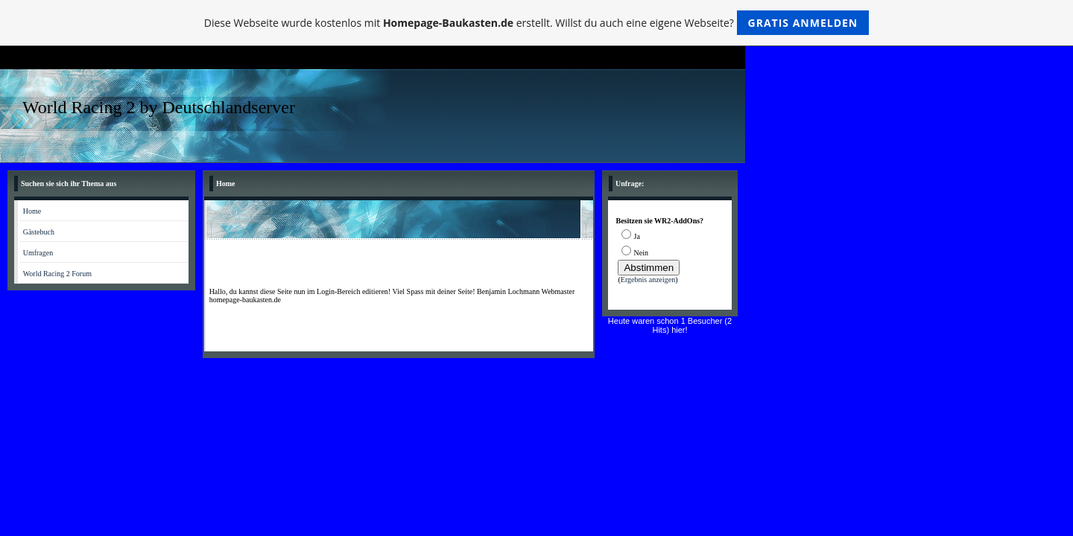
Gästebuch (38, 232)
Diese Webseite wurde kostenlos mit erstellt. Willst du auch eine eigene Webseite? (537, 22)
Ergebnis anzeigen (648, 279)
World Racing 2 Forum (57, 273)
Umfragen (38, 253)
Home (32, 211)
